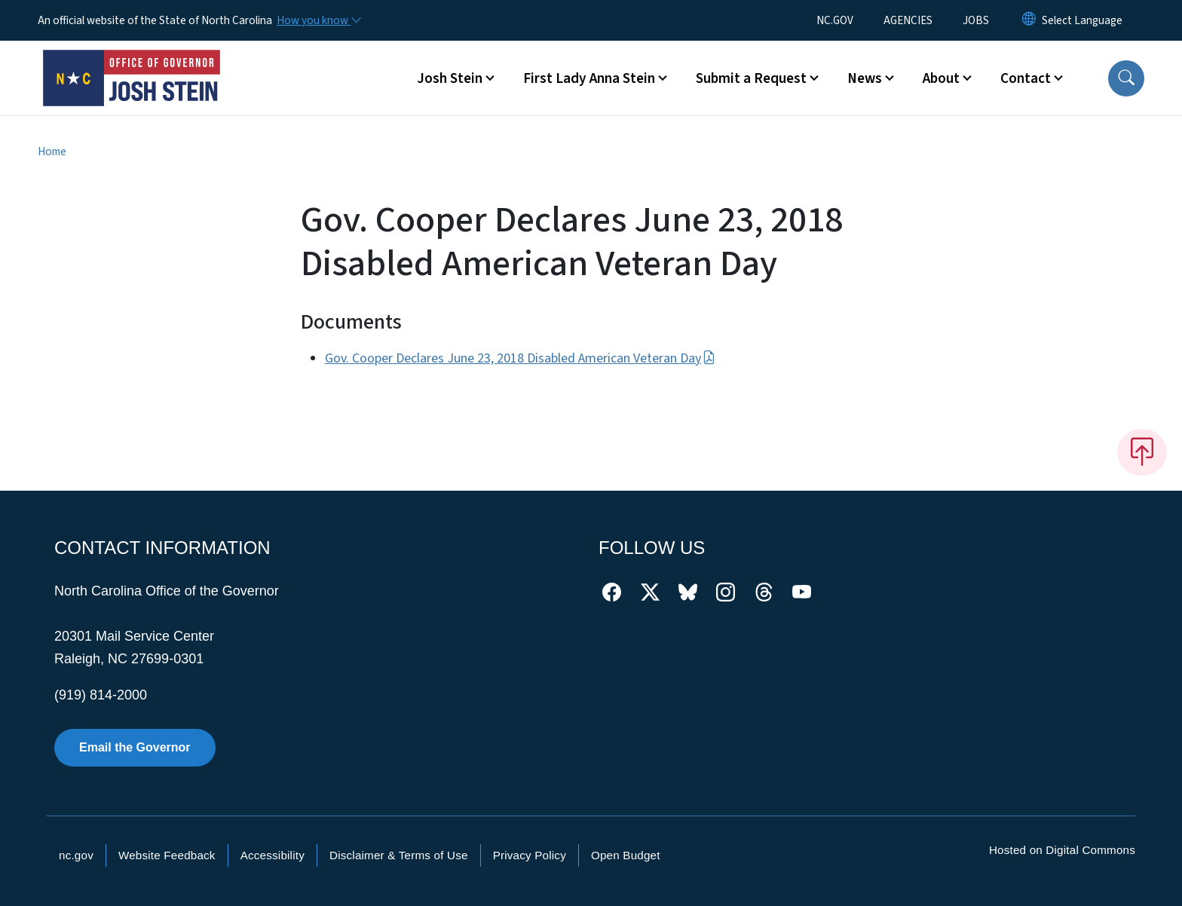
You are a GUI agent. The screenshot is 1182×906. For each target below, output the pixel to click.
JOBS (976, 20)
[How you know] (318, 20)
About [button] (941, 78)
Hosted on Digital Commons (1062, 849)
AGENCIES (907, 20)
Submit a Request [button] (751, 78)
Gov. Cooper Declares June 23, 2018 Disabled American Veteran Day (520, 358)
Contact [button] (1025, 78)
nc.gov (76, 855)
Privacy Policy (529, 855)
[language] (1082, 20)
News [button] (864, 78)
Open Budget (625, 855)
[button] (1126, 78)
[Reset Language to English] (1029, 20)
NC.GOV (834, 20)
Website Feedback (167, 855)
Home (52, 151)
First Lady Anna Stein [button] (589, 78)
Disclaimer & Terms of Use (398, 855)
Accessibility (272, 855)
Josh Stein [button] (449, 78)
